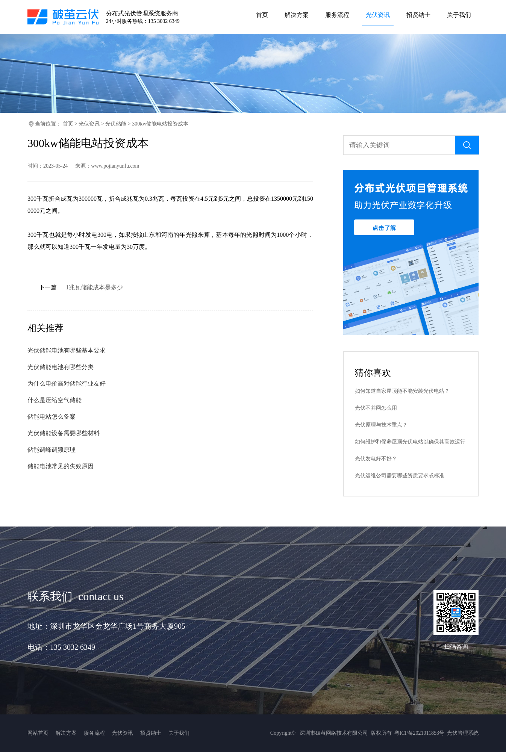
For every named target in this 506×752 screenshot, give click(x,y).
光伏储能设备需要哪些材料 (63, 433)
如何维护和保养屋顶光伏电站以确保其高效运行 (410, 442)
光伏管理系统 (463, 733)
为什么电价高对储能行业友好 (66, 383)
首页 (68, 124)
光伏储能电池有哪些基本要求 (66, 350)
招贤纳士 (150, 733)
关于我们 (178, 733)
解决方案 (66, 733)
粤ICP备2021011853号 (419, 733)
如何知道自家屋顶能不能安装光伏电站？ (402, 391)
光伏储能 (115, 124)
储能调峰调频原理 (51, 449)
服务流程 (94, 733)
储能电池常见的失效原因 (60, 466)
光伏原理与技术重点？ (381, 425)
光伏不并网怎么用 (376, 408)
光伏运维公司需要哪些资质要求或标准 (399, 475)
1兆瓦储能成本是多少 (94, 287)
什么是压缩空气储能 (54, 400)
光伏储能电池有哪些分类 (60, 367)
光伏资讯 (89, 124)
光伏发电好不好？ (376, 458)
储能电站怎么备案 (51, 416)
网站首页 (37, 733)
